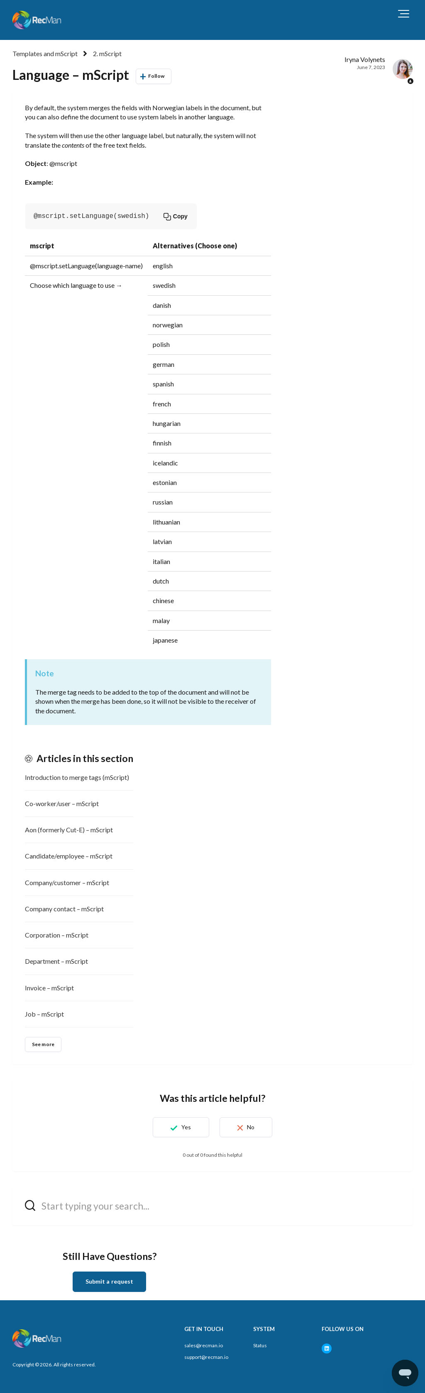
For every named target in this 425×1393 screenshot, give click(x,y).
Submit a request (109, 1281)
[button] (404, 14)
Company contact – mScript (64, 909)
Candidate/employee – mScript (68, 856)
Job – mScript (44, 1014)
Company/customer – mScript (67, 882)
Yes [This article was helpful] (186, 1127)
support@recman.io (206, 1357)
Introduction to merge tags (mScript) (77, 777)
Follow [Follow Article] (156, 76)
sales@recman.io (203, 1345)
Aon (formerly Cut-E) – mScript (69, 830)
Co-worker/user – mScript (62, 803)
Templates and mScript (45, 53)
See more (43, 1044)
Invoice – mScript (49, 988)
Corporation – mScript (56, 935)
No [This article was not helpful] (250, 1127)
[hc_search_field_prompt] (212, 1205)
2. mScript (107, 53)
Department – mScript (56, 961)
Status (260, 1345)
